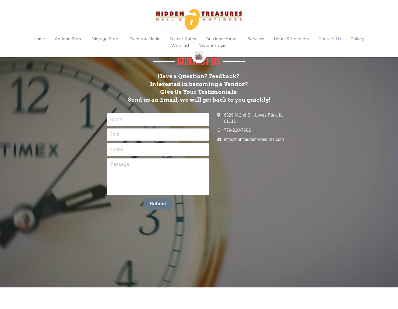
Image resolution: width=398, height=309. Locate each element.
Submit (158, 203)
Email (115, 134)
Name (115, 119)
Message (119, 164)
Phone (116, 149)
